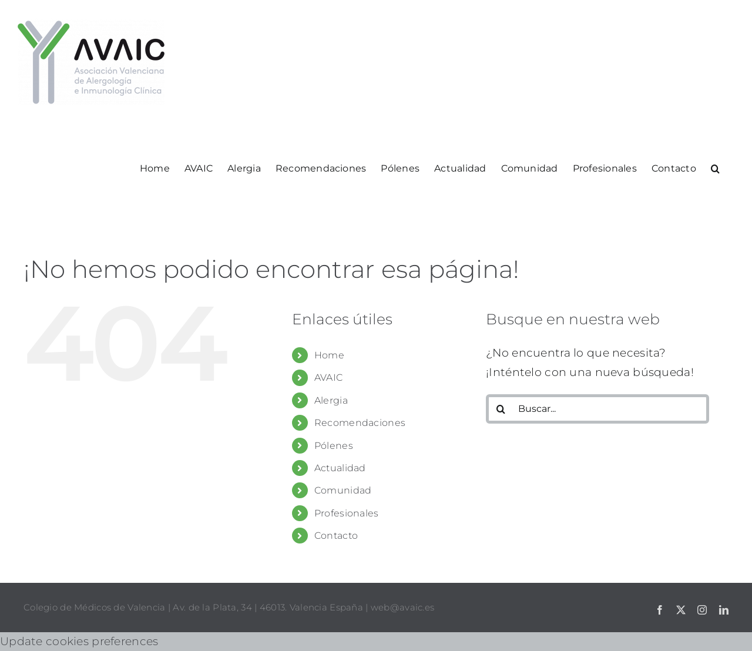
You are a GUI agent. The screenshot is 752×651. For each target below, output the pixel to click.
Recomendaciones (359, 422)
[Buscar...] (597, 409)
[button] (715, 167)
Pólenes (333, 445)
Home (329, 355)
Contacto (336, 535)
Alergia (331, 400)
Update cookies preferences (79, 641)
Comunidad (343, 490)
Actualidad (340, 468)
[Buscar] (500, 409)
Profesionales (346, 513)
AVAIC (328, 377)
